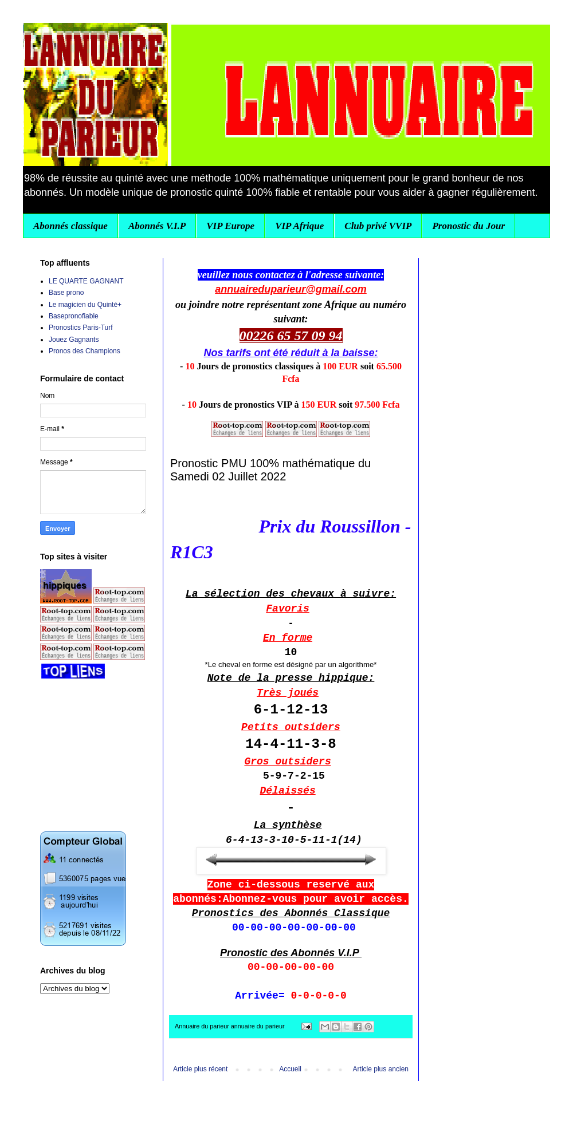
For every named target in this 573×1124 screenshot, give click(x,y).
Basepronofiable (74, 316)
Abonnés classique (70, 225)
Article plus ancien (381, 1069)
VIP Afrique (299, 225)
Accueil (290, 1069)
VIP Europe (230, 225)
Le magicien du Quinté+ (85, 305)
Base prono (66, 293)
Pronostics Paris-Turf (81, 328)
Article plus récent (200, 1069)
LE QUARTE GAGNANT (86, 281)
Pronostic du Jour (468, 225)
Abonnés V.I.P (157, 225)
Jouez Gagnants (74, 340)
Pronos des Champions (84, 351)
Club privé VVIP (377, 225)
